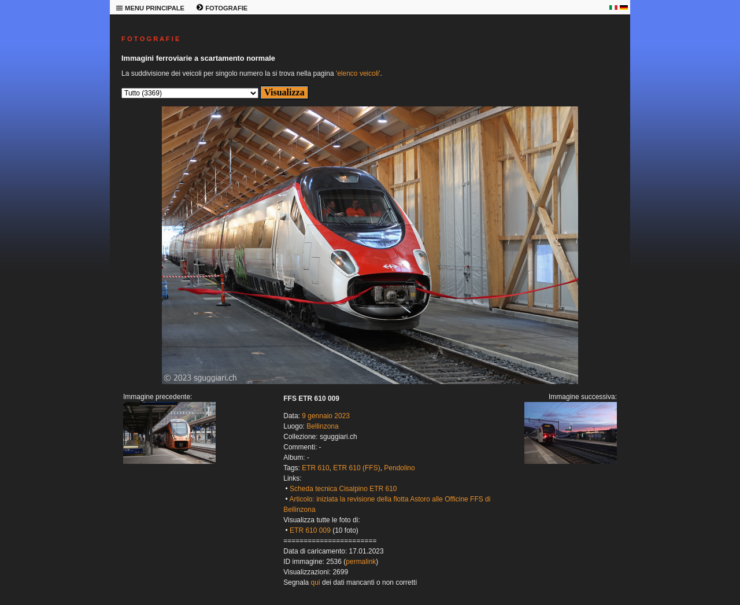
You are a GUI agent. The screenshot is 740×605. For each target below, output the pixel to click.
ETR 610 (315, 468)
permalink (361, 562)
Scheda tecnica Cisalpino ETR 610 (343, 489)
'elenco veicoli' (358, 73)
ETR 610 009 (310, 530)
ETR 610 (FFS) (356, 468)
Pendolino (399, 468)
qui (315, 582)
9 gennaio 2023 (326, 416)
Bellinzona (322, 426)
